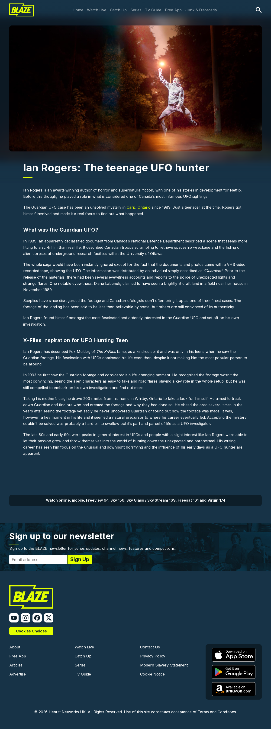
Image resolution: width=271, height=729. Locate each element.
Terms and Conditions (217, 712)
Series (135, 10)
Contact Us (150, 647)
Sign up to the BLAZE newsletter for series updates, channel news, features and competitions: (92, 548)
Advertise (17, 674)
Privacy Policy (152, 656)
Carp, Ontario (139, 207)
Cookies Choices (31, 631)
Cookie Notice (152, 674)
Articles (16, 665)
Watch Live (96, 10)
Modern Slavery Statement (164, 665)
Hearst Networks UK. (68, 712)
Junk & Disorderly (201, 10)
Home (78, 10)
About (14, 647)
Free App (173, 10)
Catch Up (118, 10)
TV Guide (153, 10)
